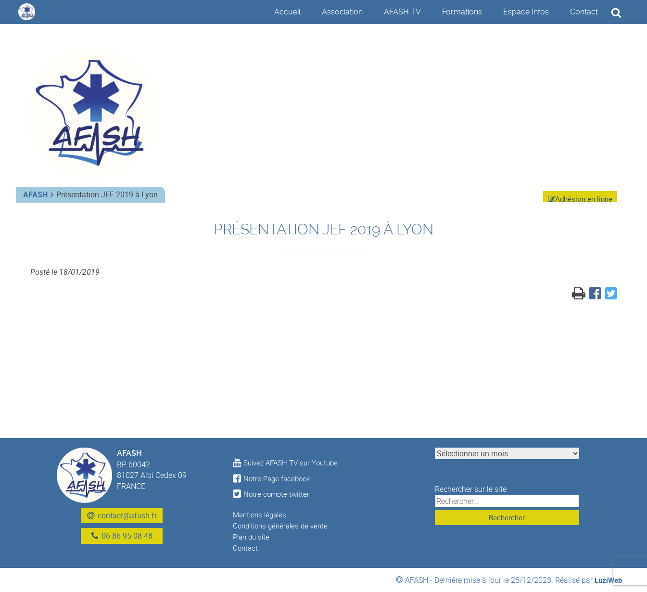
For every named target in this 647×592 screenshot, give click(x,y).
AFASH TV (402, 11)
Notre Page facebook (273, 478)
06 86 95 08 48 (126, 536)
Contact (584, 11)
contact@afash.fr (127, 515)
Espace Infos (526, 11)
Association (342, 11)
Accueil (287, 11)
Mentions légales (262, 514)
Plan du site (253, 536)
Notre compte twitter (272, 494)
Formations (462, 11)
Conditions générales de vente (283, 525)
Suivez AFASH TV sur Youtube (288, 462)
